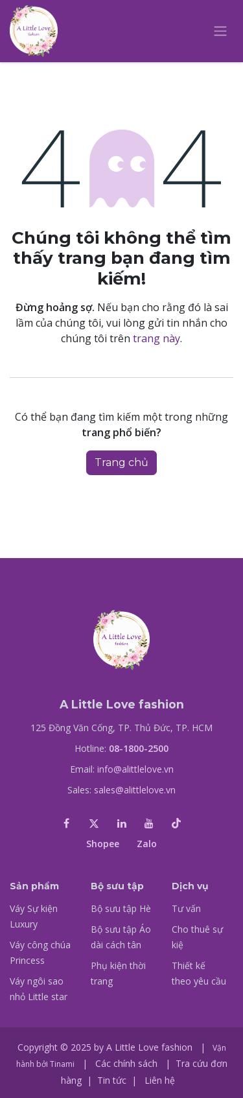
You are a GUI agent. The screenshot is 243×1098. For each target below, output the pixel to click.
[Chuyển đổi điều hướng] (220, 31)
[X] (94, 823)
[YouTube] (149, 823)
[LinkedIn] (121, 823)
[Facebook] (66, 823)
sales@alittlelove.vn (135, 790)
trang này (156, 338)
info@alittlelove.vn (135, 769)
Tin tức (111, 1080)
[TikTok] (176, 823)
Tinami (62, 1063)
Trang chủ (121, 462)
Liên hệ (160, 1080)
